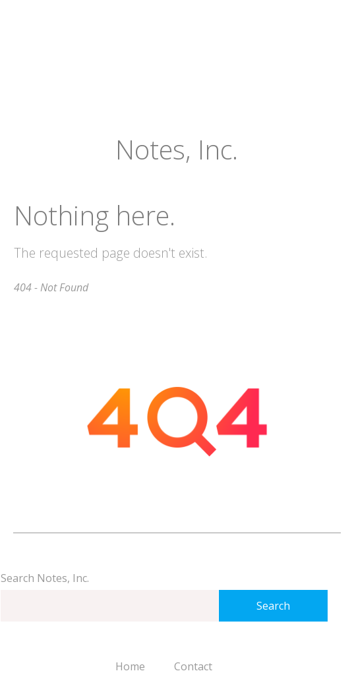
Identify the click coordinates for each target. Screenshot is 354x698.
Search (273, 605)
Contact (193, 666)
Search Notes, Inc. (45, 578)
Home (130, 666)
